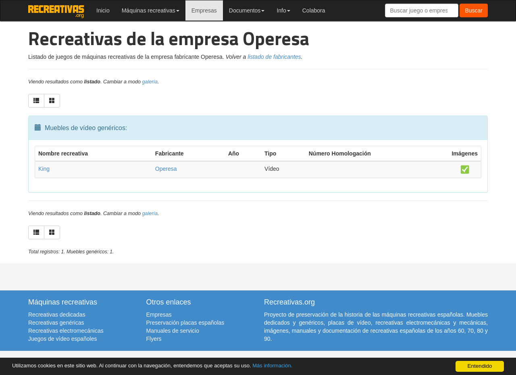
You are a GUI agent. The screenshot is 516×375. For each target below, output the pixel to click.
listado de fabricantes (274, 57)
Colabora (313, 10)
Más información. (283, 366)
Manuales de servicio (173, 330)
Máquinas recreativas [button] (150, 10)
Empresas (204, 10)
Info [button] (283, 10)
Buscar (474, 10)
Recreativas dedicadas (56, 314)
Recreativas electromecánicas (66, 330)
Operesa (166, 169)
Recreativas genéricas (56, 322)
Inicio (103, 10)
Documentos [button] (247, 10)
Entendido (479, 366)
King (44, 169)
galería (150, 82)
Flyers (154, 339)
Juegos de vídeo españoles (62, 339)
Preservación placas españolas (185, 322)
